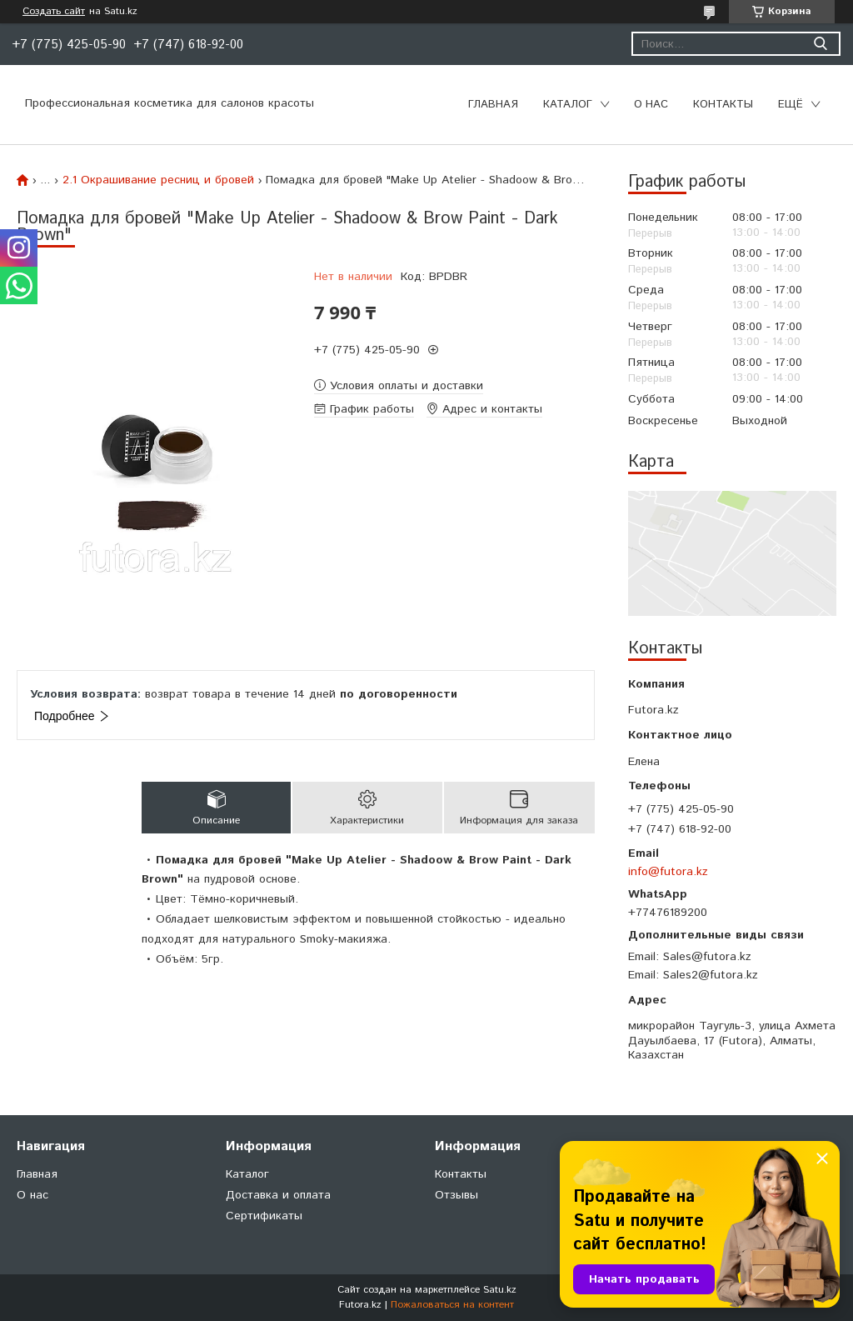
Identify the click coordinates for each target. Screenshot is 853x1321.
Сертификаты (264, 1216)
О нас (651, 105)
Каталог (567, 105)
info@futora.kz (668, 871)
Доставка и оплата (278, 1195)
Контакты (723, 105)
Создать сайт (53, 12)
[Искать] (820, 43)
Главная (493, 105)
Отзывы (456, 1195)
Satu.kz (499, 1290)
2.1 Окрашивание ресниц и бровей (158, 180)
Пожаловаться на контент (452, 1305)
